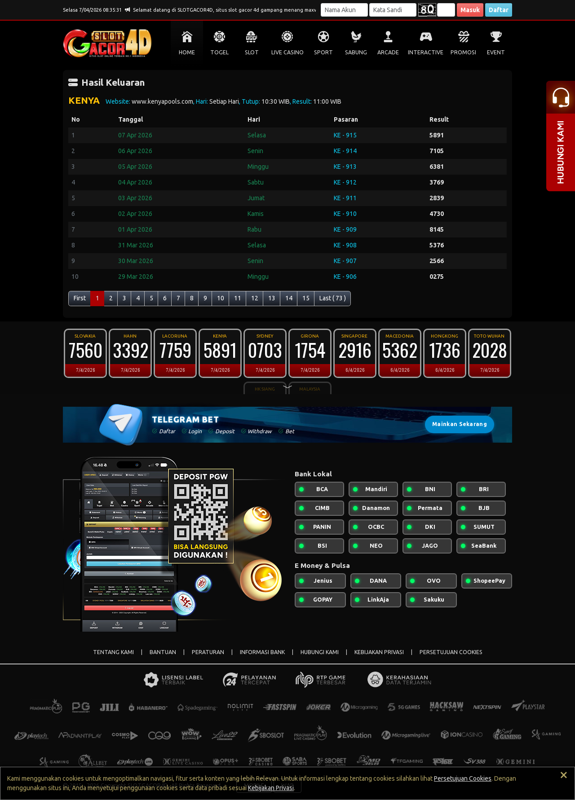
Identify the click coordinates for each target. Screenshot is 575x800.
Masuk (470, 9)
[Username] (344, 10)
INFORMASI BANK (262, 652)
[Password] (392, 10)
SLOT (252, 52)
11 (237, 298)
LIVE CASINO (287, 52)
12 (254, 298)
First (80, 298)
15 (306, 298)
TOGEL (219, 52)
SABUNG (356, 52)
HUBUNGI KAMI (320, 652)
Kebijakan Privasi (271, 787)
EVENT (496, 52)
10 (220, 298)
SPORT (323, 52)
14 (288, 298)
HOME (187, 52)
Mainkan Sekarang (459, 424)
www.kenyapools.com (162, 101)
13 (271, 298)
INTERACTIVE (425, 52)
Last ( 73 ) (332, 298)
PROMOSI (463, 52)
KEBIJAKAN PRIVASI (379, 652)
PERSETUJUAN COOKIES (451, 652)
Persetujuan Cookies (462, 778)
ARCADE (388, 52)
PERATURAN (208, 652)
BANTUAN (163, 652)
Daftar (499, 9)
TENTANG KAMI (113, 652)
